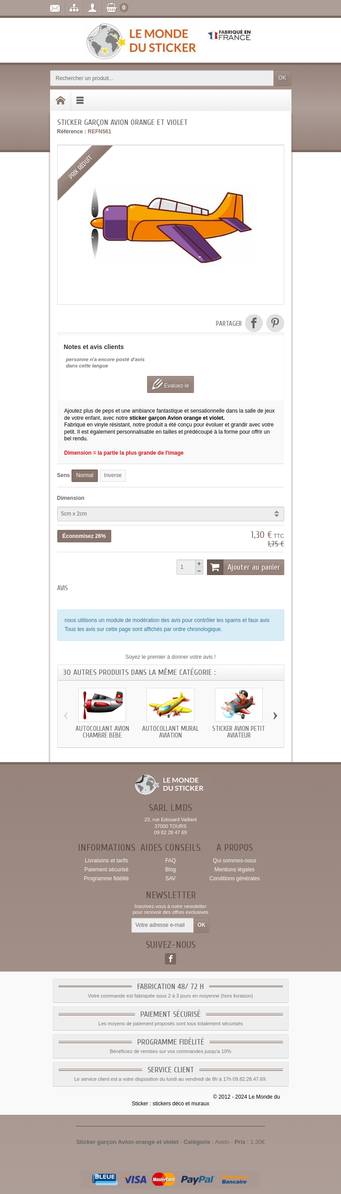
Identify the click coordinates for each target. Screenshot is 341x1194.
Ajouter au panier (243, 567)
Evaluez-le (170, 384)
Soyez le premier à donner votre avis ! (170, 657)
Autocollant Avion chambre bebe (102, 732)
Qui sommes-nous (234, 860)
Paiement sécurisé (106, 869)
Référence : (71, 131)
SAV (170, 878)
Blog (170, 869)
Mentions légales (235, 869)
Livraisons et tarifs (106, 860)
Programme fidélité (106, 878)
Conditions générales (234, 878)
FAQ (170, 860)
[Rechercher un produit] (162, 78)
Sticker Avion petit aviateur (238, 732)
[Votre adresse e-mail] (162, 925)
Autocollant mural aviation (170, 732)
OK (282, 78)
